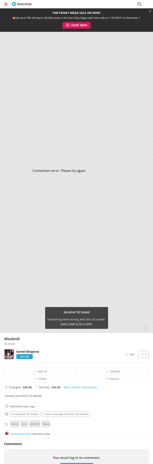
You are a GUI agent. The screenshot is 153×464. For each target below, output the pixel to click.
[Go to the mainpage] (21, 4)
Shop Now (76, 25)
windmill (34, 423)
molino (15, 423)
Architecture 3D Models (25, 414)
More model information (80, 387)
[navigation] (6, 4)
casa (24, 423)
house (45, 423)
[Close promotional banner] (150, 11)
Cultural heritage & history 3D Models (66, 414)
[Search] (139, 4)
